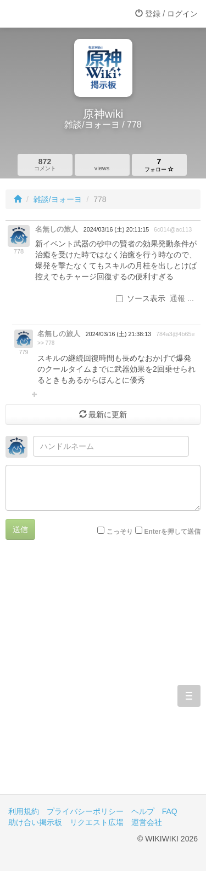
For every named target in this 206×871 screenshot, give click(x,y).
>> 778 (45, 343)
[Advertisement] (103, 675)
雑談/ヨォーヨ (58, 199)
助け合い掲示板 (35, 822)
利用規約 (23, 811)
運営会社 (146, 822)
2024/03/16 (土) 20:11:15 (116, 229)
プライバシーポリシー (85, 811)
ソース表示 (140, 298)
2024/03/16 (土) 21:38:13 (118, 334)
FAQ (169, 811)
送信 (20, 529)
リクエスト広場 (97, 822)
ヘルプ (142, 811)
